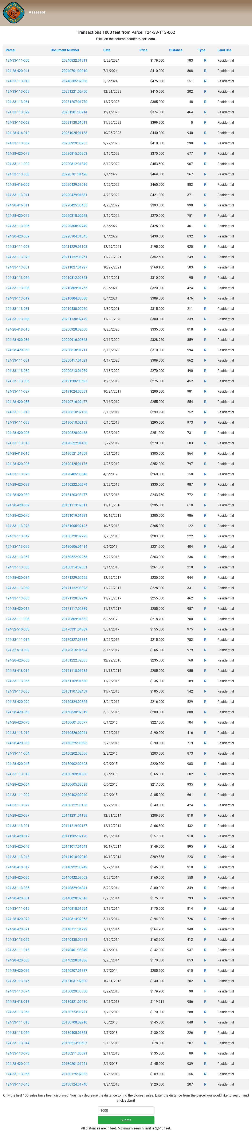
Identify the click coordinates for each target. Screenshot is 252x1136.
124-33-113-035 (17, 888)
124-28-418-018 (17, 1002)
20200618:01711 (74, 350)
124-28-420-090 (17, 702)
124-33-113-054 (17, 1033)
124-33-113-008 (17, 288)
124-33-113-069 (17, 143)
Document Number (65, 50)
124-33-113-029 (17, 112)
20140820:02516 (74, 898)
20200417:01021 (74, 360)
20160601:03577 (74, 722)
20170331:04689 (74, 629)
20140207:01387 (74, 971)
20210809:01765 (74, 288)
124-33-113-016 (17, 81)
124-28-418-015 (17, 329)
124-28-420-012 (17, 609)
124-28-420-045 (17, 764)
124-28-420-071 (17, 929)
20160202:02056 (74, 753)
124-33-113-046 (17, 1084)
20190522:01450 (74, 443)
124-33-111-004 (17, 753)
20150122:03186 (74, 805)
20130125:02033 (74, 1074)
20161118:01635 (74, 671)
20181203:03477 (74, 495)
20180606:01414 (74, 547)
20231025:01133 (74, 133)
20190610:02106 (74, 412)
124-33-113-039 (17, 588)
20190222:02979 (74, 485)
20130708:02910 (74, 1022)
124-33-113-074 (17, 991)
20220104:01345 (74, 236)
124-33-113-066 (17, 681)
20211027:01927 (74, 267)
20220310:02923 (74, 216)
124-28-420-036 (17, 340)
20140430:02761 (74, 940)
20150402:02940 (74, 795)
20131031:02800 (74, 981)
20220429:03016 (74, 185)
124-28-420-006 (17, 433)
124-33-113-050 (17, 567)
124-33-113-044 (17, 1043)
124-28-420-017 (17, 836)
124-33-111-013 (17, 412)
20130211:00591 (74, 1053)
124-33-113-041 (17, 195)
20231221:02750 (74, 91)
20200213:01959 (74, 371)
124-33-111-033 (17, 422)
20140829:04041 (74, 888)
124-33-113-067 (17, 557)
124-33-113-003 (17, 598)
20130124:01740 (74, 1084)
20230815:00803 (74, 154)
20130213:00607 (74, 1043)
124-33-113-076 (17, 1053)
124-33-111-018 (17, 950)
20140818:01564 (74, 909)
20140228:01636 (74, 960)
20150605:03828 (74, 784)
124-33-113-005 (17, 226)
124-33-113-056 (17, 1074)
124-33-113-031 (17, 267)
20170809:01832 (74, 619)
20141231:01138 (74, 815)
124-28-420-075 (17, 216)
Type (201, 50)
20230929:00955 (74, 143)
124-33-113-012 (17, 733)
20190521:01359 (74, 453)
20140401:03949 (74, 950)
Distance (175, 50)
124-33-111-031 (17, 360)
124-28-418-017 (17, 867)
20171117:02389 (74, 609)
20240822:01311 (74, 60)
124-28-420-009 (17, 236)
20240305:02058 (74, 81)
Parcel (10, 50)
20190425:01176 (74, 464)
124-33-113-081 (17, 309)
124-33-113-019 (17, 298)
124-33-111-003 (17, 247)
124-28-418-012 (17, 671)
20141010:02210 (74, 857)
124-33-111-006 (17, 60)
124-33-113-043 (17, 857)
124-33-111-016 (17, 1022)
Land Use (224, 50)
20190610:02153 (74, 422)
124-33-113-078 (17, 474)
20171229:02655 (74, 578)
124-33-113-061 (17, 102)
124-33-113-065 (17, 691)
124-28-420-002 (17, 505)
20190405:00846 (74, 474)
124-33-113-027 (17, 805)
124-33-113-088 (17, 319)
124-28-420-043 (17, 847)
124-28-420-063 (17, 712)
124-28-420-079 (17, 919)
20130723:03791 (74, 1012)
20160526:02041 (74, 733)
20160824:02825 (74, 702)
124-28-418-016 (17, 453)
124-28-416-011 (17, 205)
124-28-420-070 (17, 516)
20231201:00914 (74, 112)
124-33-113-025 (17, 547)
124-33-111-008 (17, 619)
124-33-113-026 (17, 940)
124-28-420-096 (17, 878)
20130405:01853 (74, 1033)
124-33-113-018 (17, 774)
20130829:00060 (74, 991)
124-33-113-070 (17, 257)
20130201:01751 (74, 1064)
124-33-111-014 (17, 640)
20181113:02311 (74, 505)
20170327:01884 (74, 640)
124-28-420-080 (17, 495)
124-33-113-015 (17, 443)
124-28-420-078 (17, 154)
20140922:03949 (74, 867)
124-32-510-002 (17, 650)
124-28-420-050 (17, 350)
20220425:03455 (74, 205)
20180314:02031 (74, 567)
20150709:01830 (74, 774)
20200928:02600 (74, 329)
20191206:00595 (74, 381)
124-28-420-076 (17, 722)
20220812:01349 (74, 164)
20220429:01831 (74, 195)
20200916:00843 (74, 340)
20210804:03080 (74, 298)
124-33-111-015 (17, 909)
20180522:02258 (74, 557)
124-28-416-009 (17, 185)
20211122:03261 (74, 257)
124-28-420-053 (17, 960)
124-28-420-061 (17, 898)
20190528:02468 (74, 433)
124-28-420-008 (17, 464)
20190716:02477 (74, 402)
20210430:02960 (74, 309)
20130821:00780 (74, 1002)
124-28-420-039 (17, 743)
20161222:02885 (74, 660)
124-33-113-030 (17, 371)
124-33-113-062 (17, 123)
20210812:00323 (74, 278)
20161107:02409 (74, 691)
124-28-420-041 (17, 71)
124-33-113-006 (17, 381)
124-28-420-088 (17, 402)
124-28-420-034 (17, 578)
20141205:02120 (74, 836)
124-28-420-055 (17, 660)
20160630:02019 (74, 712)
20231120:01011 (74, 123)
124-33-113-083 (17, 91)
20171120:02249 (74, 598)
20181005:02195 (74, 526)
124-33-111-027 (17, 391)
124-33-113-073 (17, 526)
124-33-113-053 (17, 174)
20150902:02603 (74, 764)
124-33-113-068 (17, 1012)
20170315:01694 (74, 650)
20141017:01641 (74, 847)
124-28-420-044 (17, 1064)
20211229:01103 (74, 247)
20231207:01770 (74, 102)
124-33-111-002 (17, 164)
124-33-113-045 (17, 981)
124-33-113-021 (17, 826)
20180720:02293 (74, 536)
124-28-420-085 (17, 971)
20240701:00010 (74, 71)
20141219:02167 (74, 826)
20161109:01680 (74, 681)
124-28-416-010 (17, 133)
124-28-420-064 (17, 784)
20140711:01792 (74, 929)
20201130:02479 (74, 319)
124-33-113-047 (17, 536)
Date (106, 50)
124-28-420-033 (17, 485)
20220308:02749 (74, 226)
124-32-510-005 (17, 629)
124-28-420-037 (17, 815)
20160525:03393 (74, 743)
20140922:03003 (74, 878)
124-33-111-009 (17, 795)
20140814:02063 (74, 919)
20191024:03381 (74, 391)
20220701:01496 (74, 174)
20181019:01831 (74, 516)
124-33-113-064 (17, 278)
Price (143, 50)
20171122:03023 (74, 588)
